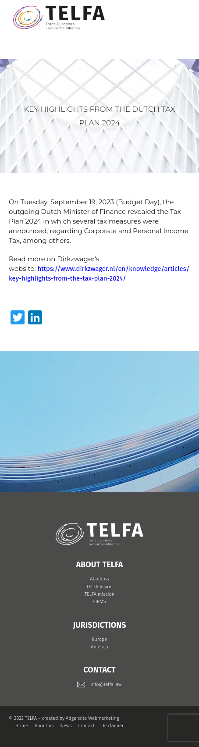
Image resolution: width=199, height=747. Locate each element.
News (66, 726)
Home (21, 726)
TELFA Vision (99, 587)
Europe (99, 639)
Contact (86, 726)
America (99, 647)
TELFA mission (99, 594)
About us (99, 579)
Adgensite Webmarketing (92, 718)
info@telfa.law (105, 684)
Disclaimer (112, 726)
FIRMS (99, 602)
